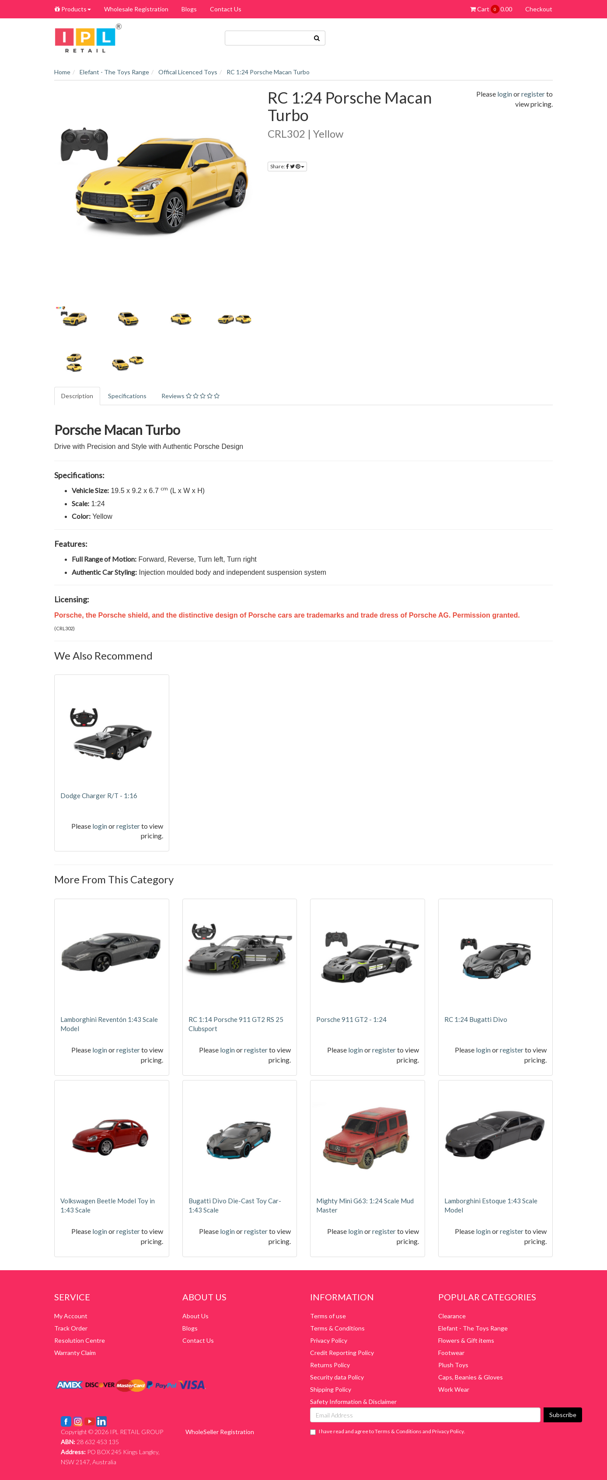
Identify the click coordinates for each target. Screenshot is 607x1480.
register (533, 94)
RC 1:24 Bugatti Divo (475, 1019)
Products (73, 9)
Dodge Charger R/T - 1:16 (98, 795)
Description (77, 396)
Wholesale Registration (136, 9)
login (504, 94)
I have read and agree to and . (387, 1431)
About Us (195, 1316)
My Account (70, 1316)
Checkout (538, 9)
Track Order (70, 1328)
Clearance (452, 1316)
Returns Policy (330, 1365)
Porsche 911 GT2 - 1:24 (351, 1019)
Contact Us (225, 9)
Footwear (451, 1352)
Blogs (189, 9)
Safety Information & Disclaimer (353, 1401)
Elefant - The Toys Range (473, 1328)
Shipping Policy (330, 1389)
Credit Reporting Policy (342, 1352)
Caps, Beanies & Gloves (470, 1377)
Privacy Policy (328, 1340)
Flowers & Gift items (466, 1340)
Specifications (127, 396)
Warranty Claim (75, 1352)
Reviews (190, 396)
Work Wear (453, 1389)
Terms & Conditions (337, 1328)
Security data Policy (337, 1377)
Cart (491, 9)
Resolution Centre (79, 1340)
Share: (287, 166)
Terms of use (328, 1316)
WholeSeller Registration (219, 1431)
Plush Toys (453, 1365)
